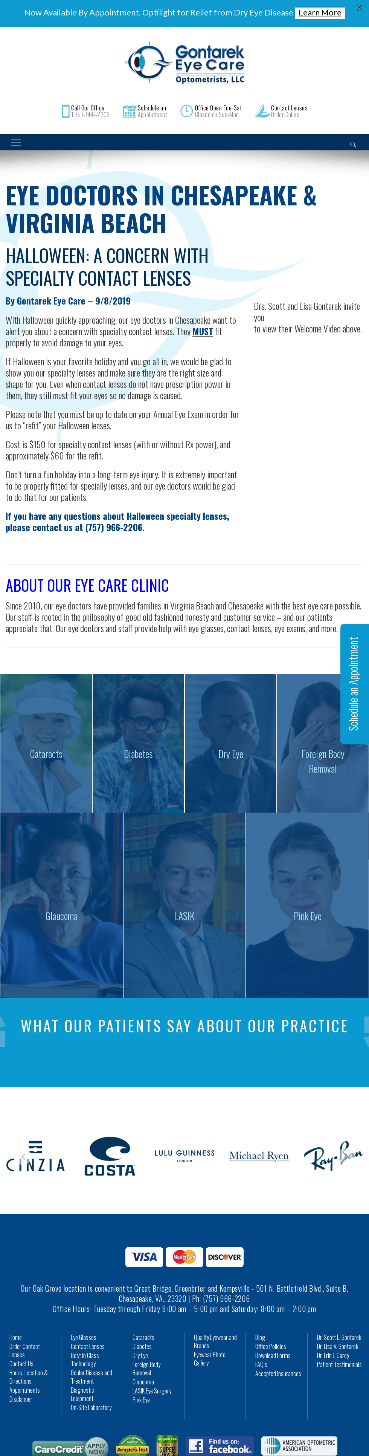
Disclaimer (20, 1399)
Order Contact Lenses (24, 1350)
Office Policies (270, 1346)
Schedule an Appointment (353, 684)
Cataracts (143, 1337)
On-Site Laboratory (91, 1407)
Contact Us (21, 1364)
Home (15, 1337)
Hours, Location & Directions (28, 1377)
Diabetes (142, 1346)
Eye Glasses (83, 1337)
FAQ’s (261, 1364)
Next (346, 1156)
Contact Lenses (88, 1346)
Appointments (24, 1390)
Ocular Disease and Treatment (91, 1377)
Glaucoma (143, 1382)
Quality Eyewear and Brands (215, 1341)
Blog (260, 1337)
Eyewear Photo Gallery (210, 1358)
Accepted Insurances (278, 1373)
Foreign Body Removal (146, 1368)
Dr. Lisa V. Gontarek (337, 1346)
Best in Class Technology (85, 1359)
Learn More (320, 12)
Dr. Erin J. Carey (333, 1355)
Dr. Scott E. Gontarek (339, 1337)
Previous (23, 1156)
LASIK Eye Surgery (152, 1391)
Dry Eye (140, 1355)
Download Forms (273, 1355)
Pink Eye (141, 1400)
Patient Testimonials (339, 1364)
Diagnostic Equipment (82, 1394)
